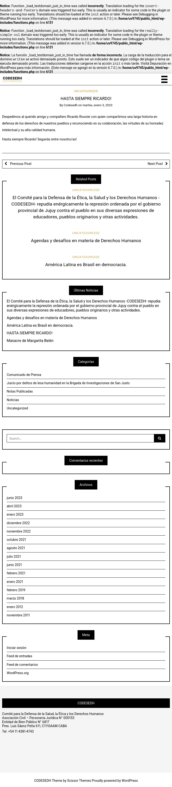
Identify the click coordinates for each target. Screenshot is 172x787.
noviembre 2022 (19, 529)
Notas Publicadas (20, 389)
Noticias (13, 398)
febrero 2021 (16, 571)
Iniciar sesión (16, 646)
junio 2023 (14, 496)
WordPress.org (18, 671)
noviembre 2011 (18, 613)
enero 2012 (15, 605)
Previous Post (20, 162)
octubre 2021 (16, 538)
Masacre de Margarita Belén (30, 339)
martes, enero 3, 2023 (97, 103)
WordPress (130, 779)
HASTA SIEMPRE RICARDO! (29, 331)
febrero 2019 (16, 588)
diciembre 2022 (18, 521)
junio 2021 (14, 563)
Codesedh (71, 103)
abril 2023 (14, 504)
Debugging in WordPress (146, 38)
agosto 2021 (16, 546)
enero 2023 (15, 512)
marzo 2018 (15, 596)
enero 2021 (15, 580)
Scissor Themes (79, 779)
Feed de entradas (19, 654)
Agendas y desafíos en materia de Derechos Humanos (86, 238)
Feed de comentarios (22, 663)
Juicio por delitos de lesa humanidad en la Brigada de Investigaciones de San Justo (68, 381)
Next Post (155, 162)
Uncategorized (86, 89)
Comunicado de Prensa (24, 373)
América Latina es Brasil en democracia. (86, 262)
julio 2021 (14, 555)
